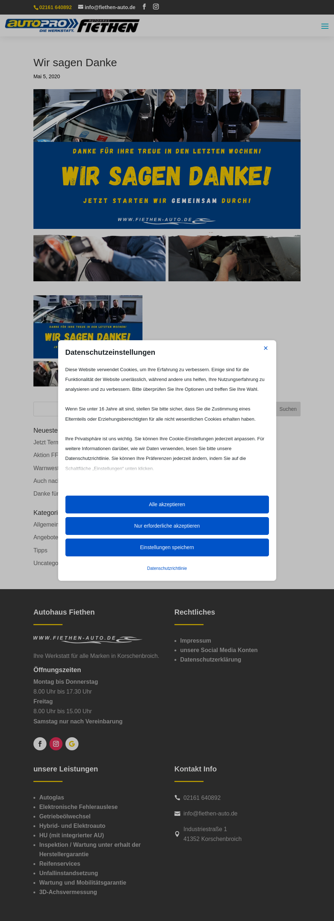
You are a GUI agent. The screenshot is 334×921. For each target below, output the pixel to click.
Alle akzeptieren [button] (167, 504)
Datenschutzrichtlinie (167, 568)
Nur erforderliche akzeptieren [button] (167, 526)
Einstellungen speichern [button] (167, 547)
